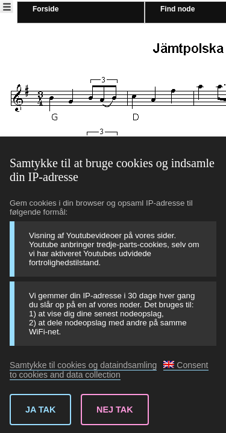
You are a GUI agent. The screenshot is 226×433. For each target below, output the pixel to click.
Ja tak (40, 409)
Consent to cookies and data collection (109, 369)
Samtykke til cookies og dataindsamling (83, 365)
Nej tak (114, 409)
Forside (45, 9)
